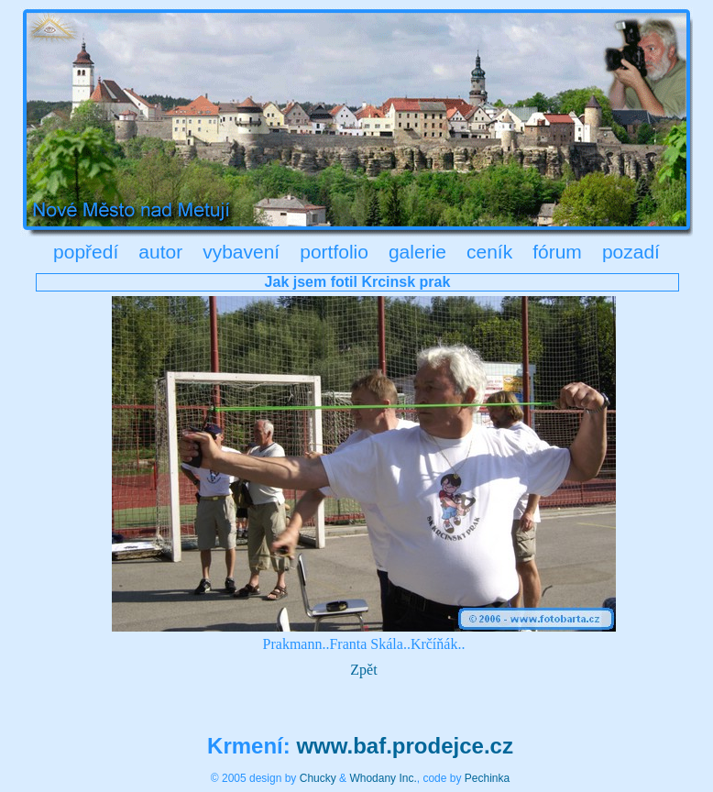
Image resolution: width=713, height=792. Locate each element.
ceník (489, 251)
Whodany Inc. (382, 778)
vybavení (241, 251)
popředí (85, 251)
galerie (417, 251)
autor (160, 251)
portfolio (334, 251)
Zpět (363, 669)
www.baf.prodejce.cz (404, 745)
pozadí (631, 251)
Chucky (318, 778)
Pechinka (487, 778)
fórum (557, 251)
